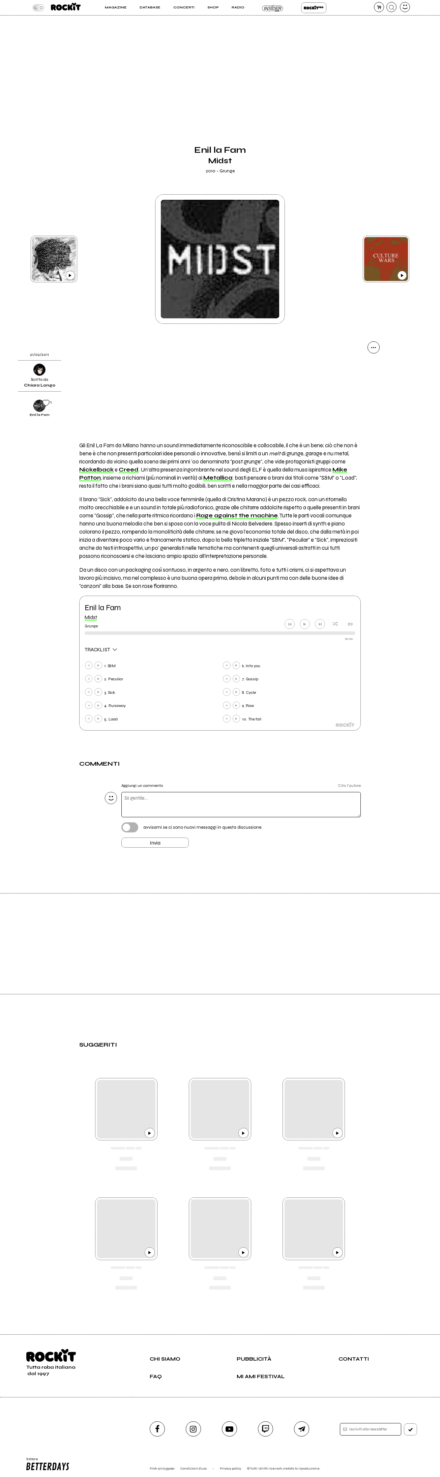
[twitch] (265, 1429)
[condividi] (374, 347)
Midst (91, 617)
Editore (47, 1464)
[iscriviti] (410, 1429)
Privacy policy (230, 1468)
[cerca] (391, 7)
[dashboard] (405, 7)
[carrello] (379, 7)
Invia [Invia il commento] (155, 843)
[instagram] (193, 1429)
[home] (66, 7)
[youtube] (229, 1429)
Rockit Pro (313, 7)
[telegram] (301, 1429)
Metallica (217, 478)
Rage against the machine (237, 515)
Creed (129, 469)
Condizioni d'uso (193, 1468)
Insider (272, 8)
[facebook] (157, 1429)
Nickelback (96, 469)
